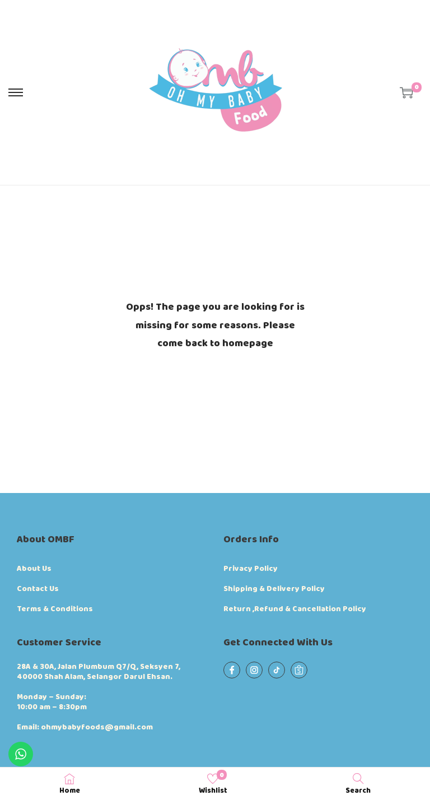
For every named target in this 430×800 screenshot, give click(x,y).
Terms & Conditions (55, 609)
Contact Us (38, 589)
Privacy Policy (250, 568)
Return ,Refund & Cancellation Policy (294, 609)
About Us (34, 568)
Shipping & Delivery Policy (274, 589)
